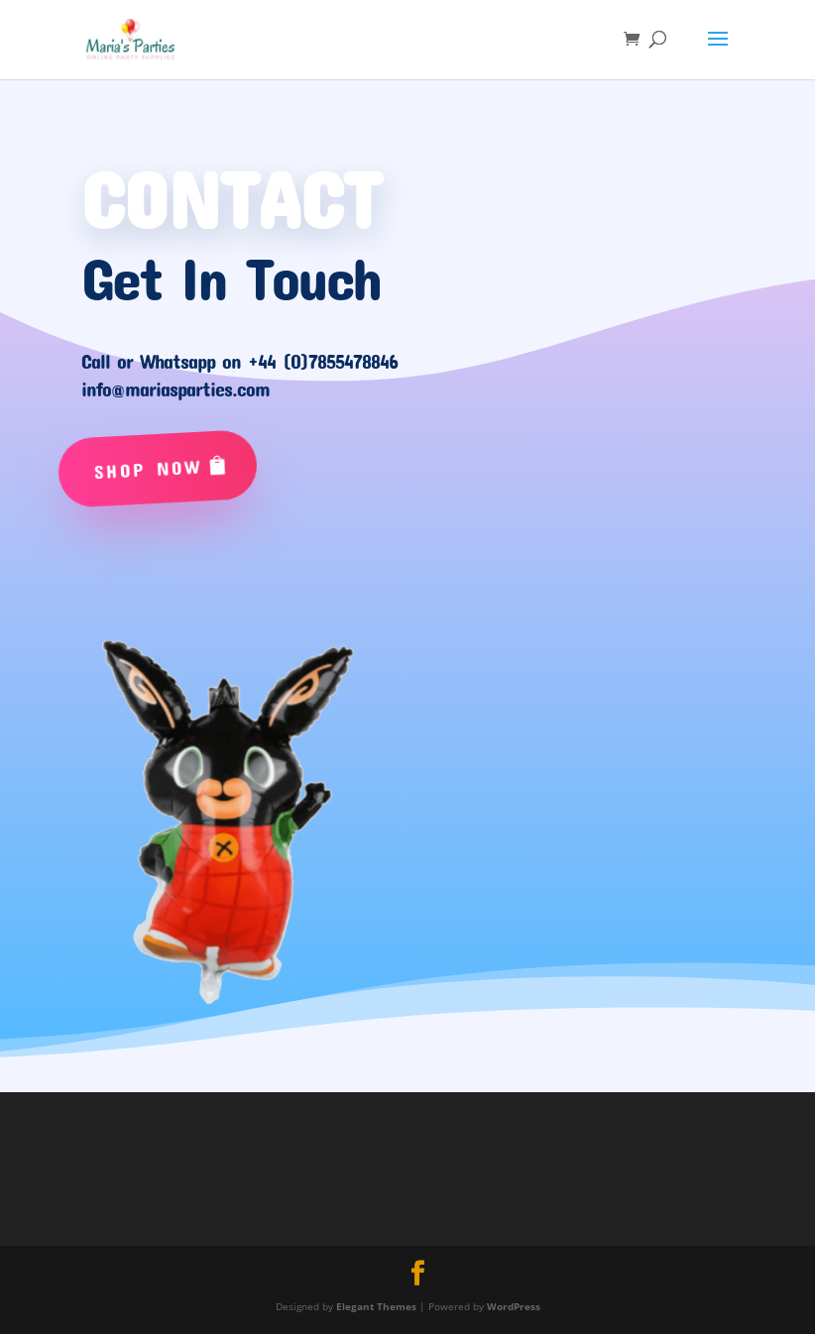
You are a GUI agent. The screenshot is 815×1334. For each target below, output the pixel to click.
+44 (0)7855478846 (323, 361)
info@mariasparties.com (175, 388)
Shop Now (148, 468)
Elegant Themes (376, 1306)
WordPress (513, 1306)
